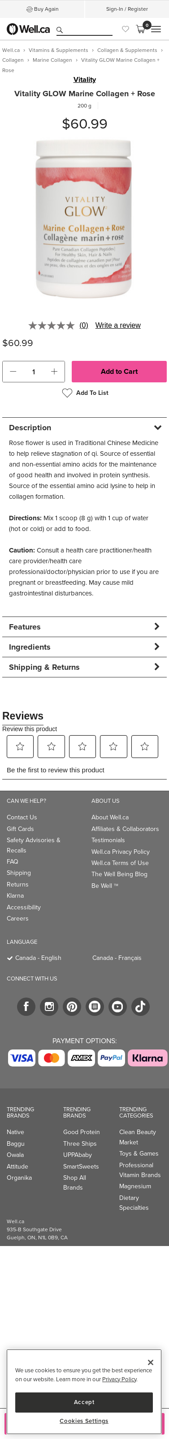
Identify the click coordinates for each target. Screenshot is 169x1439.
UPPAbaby (77, 1155)
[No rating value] (53, 325)
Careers (18, 918)
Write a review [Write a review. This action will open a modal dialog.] (118, 325)
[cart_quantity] (33, 371)
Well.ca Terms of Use (120, 863)
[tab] (84, 427)
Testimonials (108, 840)
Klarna (15, 895)
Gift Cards (20, 829)
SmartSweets (81, 1166)
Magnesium (135, 1186)
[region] (84, 1392)
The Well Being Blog (119, 874)
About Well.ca (110, 817)
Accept (84, 1402)
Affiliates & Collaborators (125, 829)
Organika (19, 1177)
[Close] (150, 1362)
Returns (18, 884)
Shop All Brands (74, 1182)
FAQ (12, 861)
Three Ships (80, 1143)
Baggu (16, 1143)
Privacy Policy (119, 1379)
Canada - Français (117, 958)
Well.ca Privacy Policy (120, 852)
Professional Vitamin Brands (140, 1170)
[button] (13, 371)
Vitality (85, 80)
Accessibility (24, 907)
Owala (15, 1155)
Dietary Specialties (134, 1202)
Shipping (19, 873)
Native (15, 1132)
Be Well (104, 886)
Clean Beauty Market (137, 1137)
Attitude (17, 1166)
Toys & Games (139, 1153)
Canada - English (38, 958)
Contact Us (22, 817)
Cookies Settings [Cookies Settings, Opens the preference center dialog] (84, 1421)
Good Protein (81, 1132)
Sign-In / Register (127, 9)
